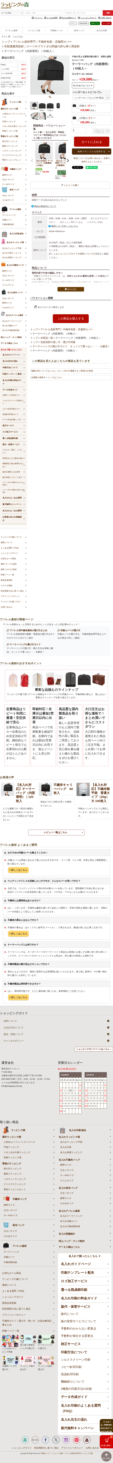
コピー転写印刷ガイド (11, 409)
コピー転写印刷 (71, 1367)
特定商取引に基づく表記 (46, 1448)
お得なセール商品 (8, 558)
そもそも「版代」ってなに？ (12, 451)
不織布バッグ (56, 30)
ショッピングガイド (89, 18)
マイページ (38, 18)
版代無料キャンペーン (12, 504)
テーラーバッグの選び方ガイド (25, 644)
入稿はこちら (95, 23)
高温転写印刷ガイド (10, 414)
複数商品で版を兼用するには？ (13, 465)
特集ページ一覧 (7, 575)
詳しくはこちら (19, 870)
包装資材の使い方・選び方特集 (57, 342)
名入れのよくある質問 (12, 498)
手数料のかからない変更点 (78, 1328)
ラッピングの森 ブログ (10, 602)
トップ (6, 41)
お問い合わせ (106, 18)
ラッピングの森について (11, 537)
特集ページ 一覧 (10, 1331)
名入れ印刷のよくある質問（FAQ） (81, 1408)
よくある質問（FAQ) (10, 548)
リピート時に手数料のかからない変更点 (14, 484)
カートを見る (106, 23)
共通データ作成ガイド (11, 395)
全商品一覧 (46, 338)
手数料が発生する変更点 (77, 1335)
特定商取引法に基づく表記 (12, 591)
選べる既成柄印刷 (10, 438)
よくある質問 (52, 18)
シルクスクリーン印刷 (75, 1359)
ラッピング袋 (34, 30)
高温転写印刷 (70, 1374)
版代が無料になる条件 (11, 472)
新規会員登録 (83, 23)
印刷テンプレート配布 (12, 374)
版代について (70, 1313)
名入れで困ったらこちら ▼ (85, 1256)
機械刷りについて (72, 1381)
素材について (6, 542)
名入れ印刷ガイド (69, 18)
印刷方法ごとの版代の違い (13, 458)
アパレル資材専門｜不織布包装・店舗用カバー (42, 41)
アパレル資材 (11, 30)
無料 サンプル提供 (9, 564)
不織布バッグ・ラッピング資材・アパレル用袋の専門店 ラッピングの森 (66, 1453)
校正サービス (8, 425)
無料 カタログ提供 (9, 569)
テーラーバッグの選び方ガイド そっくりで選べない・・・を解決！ (71, 346)
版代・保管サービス (11, 444)
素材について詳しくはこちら (64, 226)
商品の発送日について (45, 206)
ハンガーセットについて (88, 92)
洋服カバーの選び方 (70, 630)
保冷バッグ (79, 30)
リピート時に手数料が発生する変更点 (14, 491)
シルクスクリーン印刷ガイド (13, 402)
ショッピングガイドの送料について (75, 253)
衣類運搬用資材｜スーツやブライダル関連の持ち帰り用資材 (42, 46)
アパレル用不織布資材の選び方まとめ (28, 630)
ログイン (73, 23)
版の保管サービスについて (78, 1321)
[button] (32, 160)
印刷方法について (10, 367)
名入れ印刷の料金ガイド (12, 382)
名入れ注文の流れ (10, 361)
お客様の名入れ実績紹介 (12, 518)
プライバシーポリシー (10, 596)
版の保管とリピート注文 (12, 477)
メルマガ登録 (6, 585)
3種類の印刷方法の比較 (76, 1388)
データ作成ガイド (10, 390)
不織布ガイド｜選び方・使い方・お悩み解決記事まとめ (27, 1323)
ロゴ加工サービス (10, 432)
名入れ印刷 (102, 30)
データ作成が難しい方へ (12, 420)
